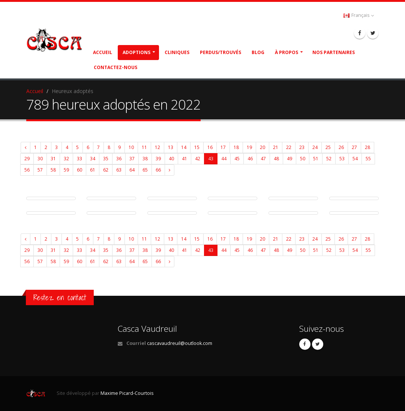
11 (144, 147)
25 (328, 147)
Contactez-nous (115, 67)
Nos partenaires (333, 52)
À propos (286, 52)
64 (132, 170)
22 (288, 147)
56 (27, 170)
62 (105, 170)
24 (315, 147)
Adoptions (136, 52)
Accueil (102, 52)
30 (40, 158)
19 (249, 147)
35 (105, 158)
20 (262, 147)
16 (210, 147)
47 (263, 158)
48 (276, 158)
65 (145, 170)
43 (210, 158)
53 (342, 158)
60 (79, 170)
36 (119, 158)
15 (197, 147)
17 (223, 147)
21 (275, 147)
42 (197, 158)
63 (119, 170)
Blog (258, 52)
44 (223, 158)
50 (302, 158)
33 (79, 158)
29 (27, 158)
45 (237, 158)
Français (359, 15)
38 (145, 158)
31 (53, 158)
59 (66, 170)
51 (315, 158)
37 (132, 158)
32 (66, 158)
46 (250, 158)
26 (341, 147)
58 (53, 170)
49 (289, 158)
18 (236, 147)
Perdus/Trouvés (220, 52)
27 (354, 147)
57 (40, 170)
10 (131, 147)
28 (367, 147)
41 (184, 158)
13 (170, 147)
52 (329, 158)
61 (92, 170)
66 (158, 170)
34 (92, 158)
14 (183, 147)
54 (355, 158)
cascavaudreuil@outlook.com (179, 343)
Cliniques (177, 52)
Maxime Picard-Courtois (127, 393)
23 (301, 147)
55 (368, 158)
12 (157, 147)
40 (171, 158)
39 (158, 158)
